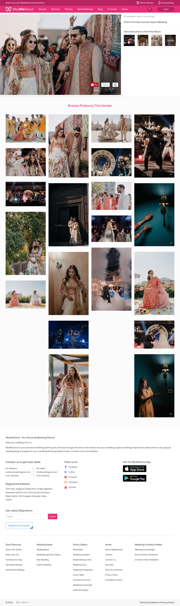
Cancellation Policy (113, 580)
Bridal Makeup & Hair (82, 559)
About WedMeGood (114, 549)
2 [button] (105, 84)
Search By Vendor (14, 549)
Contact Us (110, 559)
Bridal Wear (78, 549)
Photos (69, 9)
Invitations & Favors (81, 580)
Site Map (109, 564)
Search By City (12, 554)
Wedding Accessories (82, 585)
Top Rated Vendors (14, 564)
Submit (52, 516)
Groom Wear (78, 574)
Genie (125, 9)
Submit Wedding (44, 564)
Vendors (55, 9)
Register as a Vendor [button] (19, 525)
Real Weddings (85, 9)
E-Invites (112, 9)
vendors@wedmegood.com (18, 472)
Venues (42, 9)
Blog (100, 9)
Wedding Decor (80, 564)
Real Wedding (43, 559)
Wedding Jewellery (81, 554)
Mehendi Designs (80, 590)
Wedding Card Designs (145, 549)
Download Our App (14, 559)
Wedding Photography (83, 569)
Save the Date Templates (146, 554)
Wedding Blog (43, 549)
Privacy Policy (111, 574)
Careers (108, 554)
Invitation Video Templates (146, 559)
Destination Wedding (15, 569)
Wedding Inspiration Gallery (49, 554)
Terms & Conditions (113, 569)
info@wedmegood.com (46, 472)
